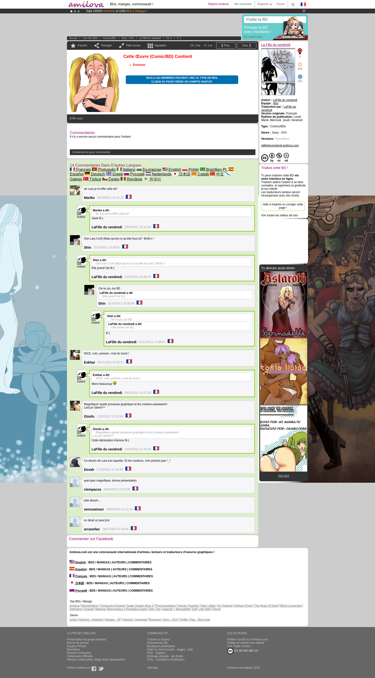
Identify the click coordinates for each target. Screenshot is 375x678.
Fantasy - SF (113, 619)
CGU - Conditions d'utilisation (165, 659)
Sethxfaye (75, 609)
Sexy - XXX (127, 38)
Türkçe (92, 179)
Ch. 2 (169, 38)
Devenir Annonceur (79, 653)
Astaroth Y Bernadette (176, 609)
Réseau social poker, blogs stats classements (96, 659)
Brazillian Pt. (213, 170)
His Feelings (225, 605)
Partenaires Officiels (80, 656)
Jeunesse (141, 619)
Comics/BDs (109, 38)
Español (78, 569)
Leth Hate (205, 609)
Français (80, 170)
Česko (111, 179)
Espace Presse (76, 646)
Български (149, 170)
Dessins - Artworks (91, 619)
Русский (134, 174)
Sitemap (152, 667)
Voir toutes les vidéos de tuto (279, 215)
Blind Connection (291, 605)
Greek (114, 174)
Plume (217, 609)
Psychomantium (165, 605)
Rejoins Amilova (218, 4)
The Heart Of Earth (266, 605)
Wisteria (100, 609)
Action (73, 619)
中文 (217, 174)
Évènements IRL (157, 642)
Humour (128, 619)
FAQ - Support (156, 653)
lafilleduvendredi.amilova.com (280, 145)
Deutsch (95, 174)
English (171, 170)
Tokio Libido (207, 605)
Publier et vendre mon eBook (245, 642)
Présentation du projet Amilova (86, 639)
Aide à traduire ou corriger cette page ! (283, 206)
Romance (155, 619)
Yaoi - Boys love (200, 619)
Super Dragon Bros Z (140, 605)
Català (200, 174)
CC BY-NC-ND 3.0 (242, 651)
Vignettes (160, 45)
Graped (89, 609)
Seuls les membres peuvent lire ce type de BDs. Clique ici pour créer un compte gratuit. (182, 79)
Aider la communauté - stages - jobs (170, 649)
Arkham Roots (243, 605)
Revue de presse (78, 642)
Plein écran (133, 45)
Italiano (126, 170)
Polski (190, 170)
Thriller (184, 619)
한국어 (152, 179)
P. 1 (179, 38)
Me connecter (243, 4)
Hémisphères (89, 605)
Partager (106, 45)
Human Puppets (188, 605)
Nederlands (158, 174)
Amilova (74, 605)
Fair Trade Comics (239, 646)
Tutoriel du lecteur (158, 639)
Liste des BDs (90, 38)
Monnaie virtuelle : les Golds (165, 656)
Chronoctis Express (112, 605)
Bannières (73, 649)
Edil (194, 609)
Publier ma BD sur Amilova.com (247, 639)
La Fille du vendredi (150, 38)
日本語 (181, 174)
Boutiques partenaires (161, 646)
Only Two (154, 609)
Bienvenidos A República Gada (127, 609)
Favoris (82, 45)
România (131, 179)
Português (104, 170)
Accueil (73, 38)
